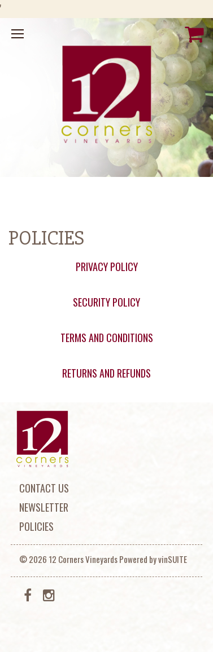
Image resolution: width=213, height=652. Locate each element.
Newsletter (43, 507)
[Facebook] (28, 594)
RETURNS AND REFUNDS (106, 373)
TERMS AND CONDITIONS (106, 337)
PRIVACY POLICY (107, 266)
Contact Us (44, 488)
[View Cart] (194, 34)
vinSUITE (172, 559)
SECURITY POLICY (106, 302)
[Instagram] (49, 594)
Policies (36, 526)
